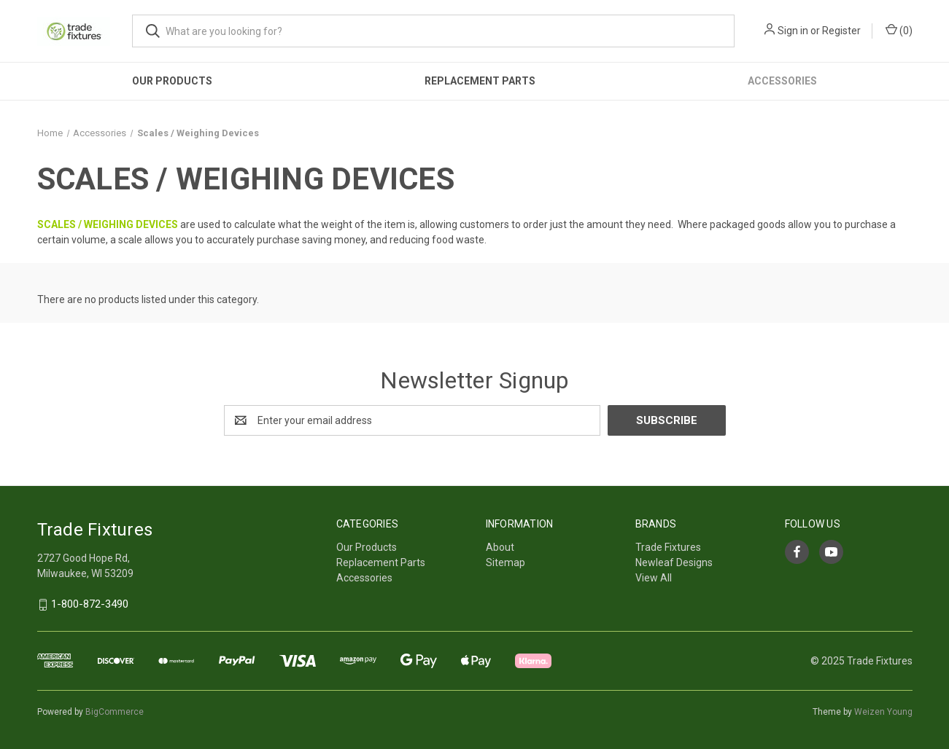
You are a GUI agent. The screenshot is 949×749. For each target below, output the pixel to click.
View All (653, 578)
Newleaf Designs (674, 562)
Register (841, 30)
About (500, 547)
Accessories (782, 81)
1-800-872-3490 (89, 604)
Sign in (793, 30)
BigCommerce (114, 712)
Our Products (172, 81)
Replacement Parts (480, 81)
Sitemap (505, 562)
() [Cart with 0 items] (899, 29)
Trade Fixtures (668, 547)
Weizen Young (883, 712)
